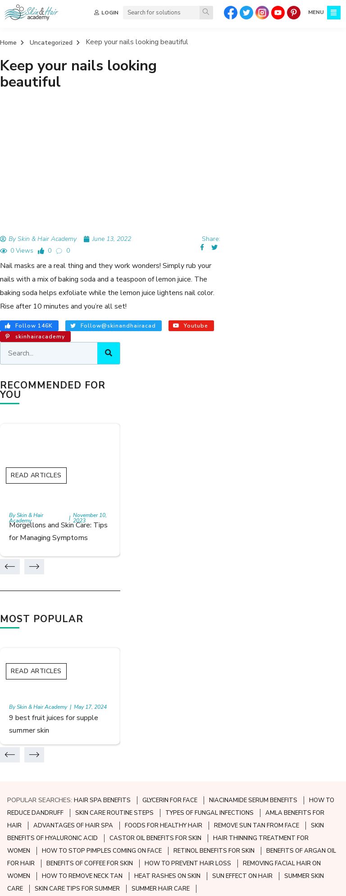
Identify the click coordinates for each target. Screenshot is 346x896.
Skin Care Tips (141, 780)
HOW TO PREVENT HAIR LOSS (188, 591)
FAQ (14, 780)
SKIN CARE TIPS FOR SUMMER (77, 616)
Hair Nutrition (253, 749)
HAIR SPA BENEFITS (102, 527)
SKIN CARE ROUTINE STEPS (114, 540)
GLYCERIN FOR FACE (169, 527)
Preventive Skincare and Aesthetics (173, 734)
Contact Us (25, 795)
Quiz (14, 749)
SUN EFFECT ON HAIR (242, 603)
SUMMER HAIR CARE (161, 616)
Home (8, 43)
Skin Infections (141, 764)
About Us (22, 734)
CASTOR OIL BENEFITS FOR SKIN (155, 565)
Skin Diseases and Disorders (161, 749)
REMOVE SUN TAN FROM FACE (256, 553)
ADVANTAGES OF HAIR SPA (73, 553)
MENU (315, 12)
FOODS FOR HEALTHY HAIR (163, 553)
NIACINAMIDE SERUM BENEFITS (253, 527)
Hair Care (246, 734)
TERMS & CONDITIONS (162, 883)
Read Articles (271, 180)
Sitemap (20, 764)
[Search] (205, 12)
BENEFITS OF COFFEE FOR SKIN (89, 591)
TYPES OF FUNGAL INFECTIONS (209, 540)
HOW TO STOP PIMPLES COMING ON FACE (102, 578)
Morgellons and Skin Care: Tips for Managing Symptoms (285, 247)
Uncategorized (51, 43)
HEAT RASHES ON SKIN (167, 603)
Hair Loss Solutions (261, 764)
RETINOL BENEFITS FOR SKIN (214, 578)
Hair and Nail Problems (266, 780)
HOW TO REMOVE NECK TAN (82, 603)
